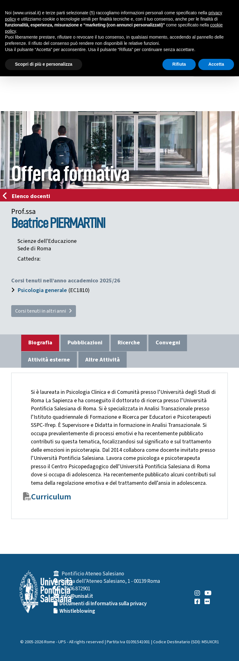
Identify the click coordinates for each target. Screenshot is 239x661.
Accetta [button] (216, 64)
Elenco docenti (28, 196)
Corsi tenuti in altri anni (43, 311)
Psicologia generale (42, 290)
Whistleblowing (77, 611)
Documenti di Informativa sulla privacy (103, 603)
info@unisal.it (77, 596)
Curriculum (51, 497)
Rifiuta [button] (179, 64)
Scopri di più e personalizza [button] (43, 64)
